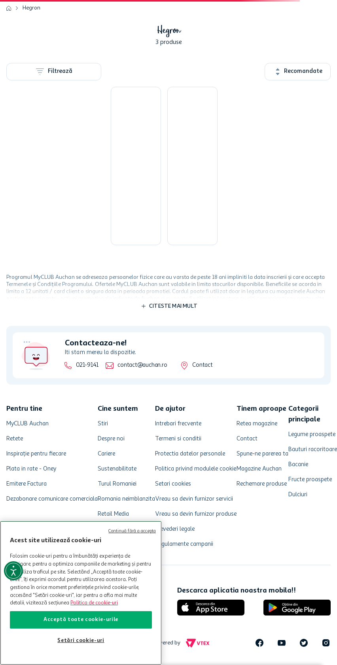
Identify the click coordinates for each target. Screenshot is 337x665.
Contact (202, 365)
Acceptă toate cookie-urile (81, 619)
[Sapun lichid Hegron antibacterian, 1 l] (136, 166)
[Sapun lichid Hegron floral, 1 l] (192, 166)
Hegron (31, 8)
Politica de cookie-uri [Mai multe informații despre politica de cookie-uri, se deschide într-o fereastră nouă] (94, 603)
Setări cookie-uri (80, 640)
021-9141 (87, 365)
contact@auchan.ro (142, 365)
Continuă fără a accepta (132, 531)
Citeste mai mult (173, 306)
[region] (81, 593)
